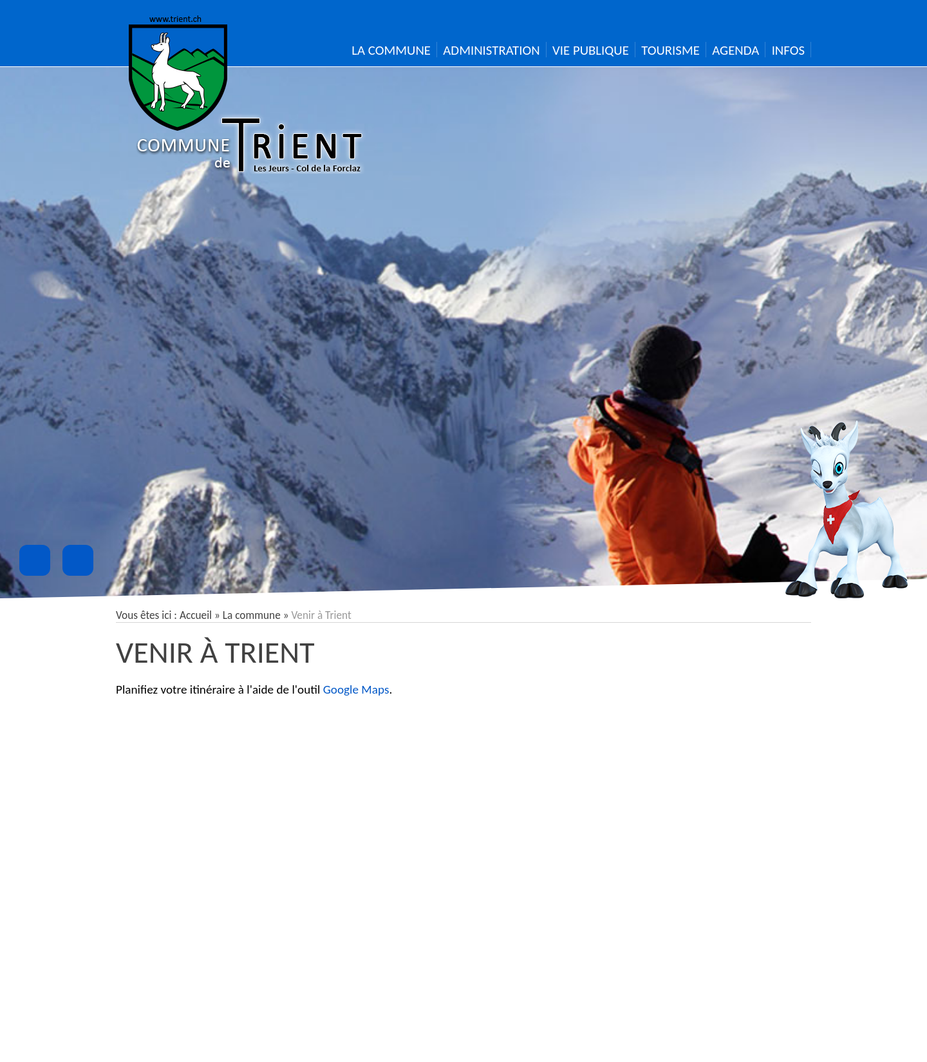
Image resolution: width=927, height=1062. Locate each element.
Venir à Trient (215, 652)
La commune (252, 615)
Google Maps (356, 689)
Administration (491, 50)
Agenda (735, 50)
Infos (788, 50)
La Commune (391, 50)
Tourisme (670, 50)
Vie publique (590, 50)
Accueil (196, 615)
